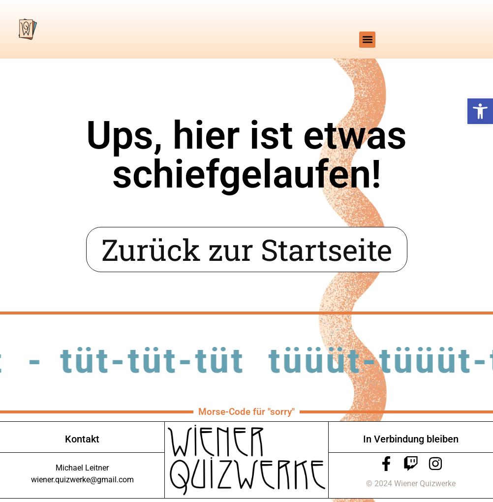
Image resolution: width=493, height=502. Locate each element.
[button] (480, 111)
